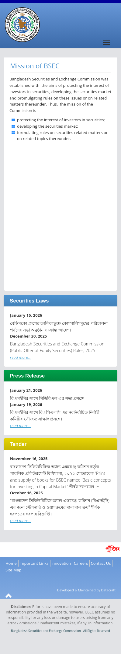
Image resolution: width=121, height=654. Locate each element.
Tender (18, 444)
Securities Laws (29, 301)
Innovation (61, 563)
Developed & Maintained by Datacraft (86, 590)
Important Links (34, 563)
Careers (81, 563)
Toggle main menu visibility (107, 40)
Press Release (27, 376)
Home (11, 563)
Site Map (13, 570)
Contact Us (101, 563)
